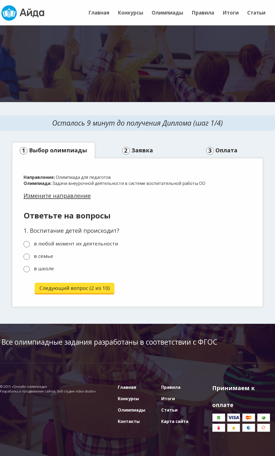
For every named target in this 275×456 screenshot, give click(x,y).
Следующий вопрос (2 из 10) (74, 288)
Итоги (231, 12)
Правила (203, 12)
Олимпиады (167, 12)
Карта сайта (174, 421)
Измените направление (57, 195)
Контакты (129, 421)
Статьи (256, 12)
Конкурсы (130, 12)
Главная (98, 12)
